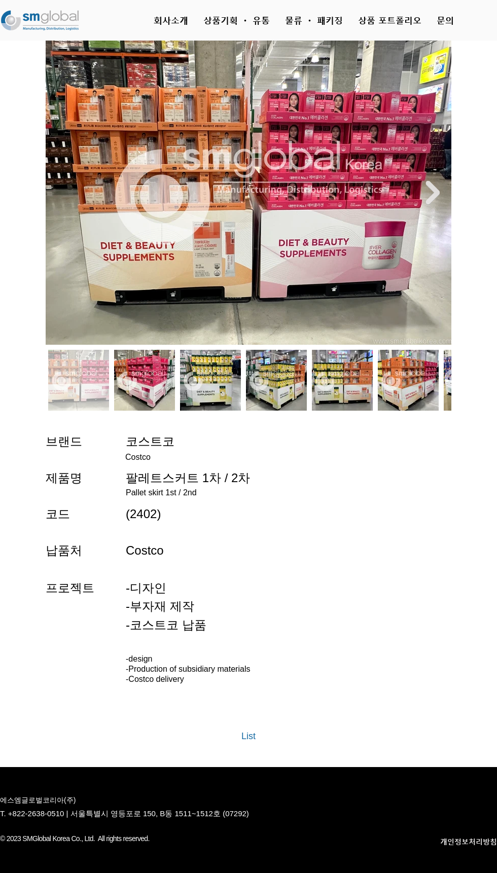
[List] (248, 736)
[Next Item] (432, 192)
